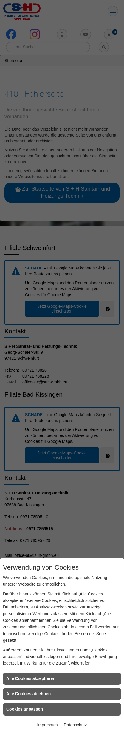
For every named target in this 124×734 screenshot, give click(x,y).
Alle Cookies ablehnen (28, 693)
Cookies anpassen (24, 709)
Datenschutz (75, 724)
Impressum (47, 724)
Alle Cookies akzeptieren (30, 678)
